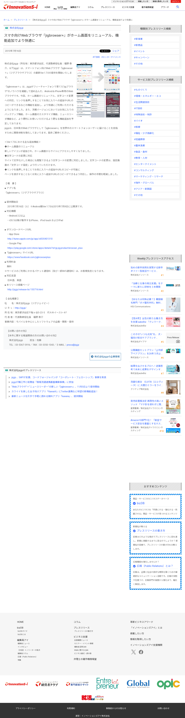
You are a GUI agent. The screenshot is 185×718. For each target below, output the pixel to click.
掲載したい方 (143, 1)
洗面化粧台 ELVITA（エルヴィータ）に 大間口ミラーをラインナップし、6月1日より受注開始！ (147, 383)
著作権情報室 (148, 7)
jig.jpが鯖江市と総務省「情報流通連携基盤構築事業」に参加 (43, 382)
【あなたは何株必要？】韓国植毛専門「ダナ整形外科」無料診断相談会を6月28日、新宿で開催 (147, 301)
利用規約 (71, 708)
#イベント (139, 51)
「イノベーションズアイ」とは (146, 627)
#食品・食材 (140, 151)
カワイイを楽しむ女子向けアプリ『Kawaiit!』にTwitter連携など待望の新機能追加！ (55, 391)
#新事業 (138, 39)
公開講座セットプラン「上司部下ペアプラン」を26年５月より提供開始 (147, 352)
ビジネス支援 (128, 7)
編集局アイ (75, 7)
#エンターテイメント (111, 57)
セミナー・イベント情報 (83, 644)
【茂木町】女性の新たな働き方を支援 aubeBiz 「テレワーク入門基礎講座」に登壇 (147, 320)
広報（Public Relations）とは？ (155, 565)
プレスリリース (108, 7)
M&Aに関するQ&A (81, 650)
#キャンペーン (141, 57)
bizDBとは (22, 634)
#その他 (138, 63)
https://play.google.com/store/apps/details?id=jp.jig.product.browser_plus (45, 248)
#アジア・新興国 (143, 189)
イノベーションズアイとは (123, 1)
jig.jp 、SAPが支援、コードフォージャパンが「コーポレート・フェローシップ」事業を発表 (59, 377)
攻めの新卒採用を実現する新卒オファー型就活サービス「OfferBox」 (147, 269)
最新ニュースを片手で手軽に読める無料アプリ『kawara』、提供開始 (47, 396)
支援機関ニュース (81, 640)
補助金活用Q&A (80, 647)
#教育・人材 (140, 158)
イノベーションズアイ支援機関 (146, 645)
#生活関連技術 (141, 102)
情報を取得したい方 (160, 1)
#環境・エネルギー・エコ (147, 96)
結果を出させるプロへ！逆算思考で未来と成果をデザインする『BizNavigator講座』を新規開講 (147, 368)
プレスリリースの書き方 (151, 530)
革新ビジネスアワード (141, 622)
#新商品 (138, 45)
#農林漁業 (139, 145)
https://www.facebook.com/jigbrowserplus (28, 257)
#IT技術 (96, 57)
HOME (47, 7)
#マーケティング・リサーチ (148, 176)
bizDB (60, 7)
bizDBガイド (22, 631)
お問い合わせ (163, 708)
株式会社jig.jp (16, 28)
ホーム (6, 20)
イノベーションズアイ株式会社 (96, 716)
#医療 (137, 127)
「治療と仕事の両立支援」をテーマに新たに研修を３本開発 (147, 285)
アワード (165, 7)
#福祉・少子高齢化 (144, 133)
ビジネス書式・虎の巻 (82, 653)
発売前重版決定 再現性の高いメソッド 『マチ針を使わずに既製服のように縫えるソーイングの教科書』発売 (147, 403)
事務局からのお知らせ (116, 708)
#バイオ (138, 120)
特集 (19, 660)
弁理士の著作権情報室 (85, 659)
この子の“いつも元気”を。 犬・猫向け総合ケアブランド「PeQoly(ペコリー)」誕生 (147, 336)
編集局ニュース (24, 644)
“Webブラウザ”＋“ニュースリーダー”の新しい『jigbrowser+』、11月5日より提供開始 (55, 386)
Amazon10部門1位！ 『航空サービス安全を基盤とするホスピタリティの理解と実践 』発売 (147, 422)
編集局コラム (23, 653)
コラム (91, 7)
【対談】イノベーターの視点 (29, 650)
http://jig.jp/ (20, 308)
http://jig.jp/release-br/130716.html (25, 289)
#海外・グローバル (144, 182)
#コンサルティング (144, 170)
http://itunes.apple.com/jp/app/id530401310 (30, 238)
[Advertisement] (62, 426)
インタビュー (23, 647)
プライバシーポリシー (26, 708)
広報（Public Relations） (27, 657)
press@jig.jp (73, 344)
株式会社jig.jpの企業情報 (107, 356)
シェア (115, 51)
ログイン (175, 1)
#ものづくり (140, 89)
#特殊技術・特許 (143, 114)
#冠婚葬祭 (139, 139)
